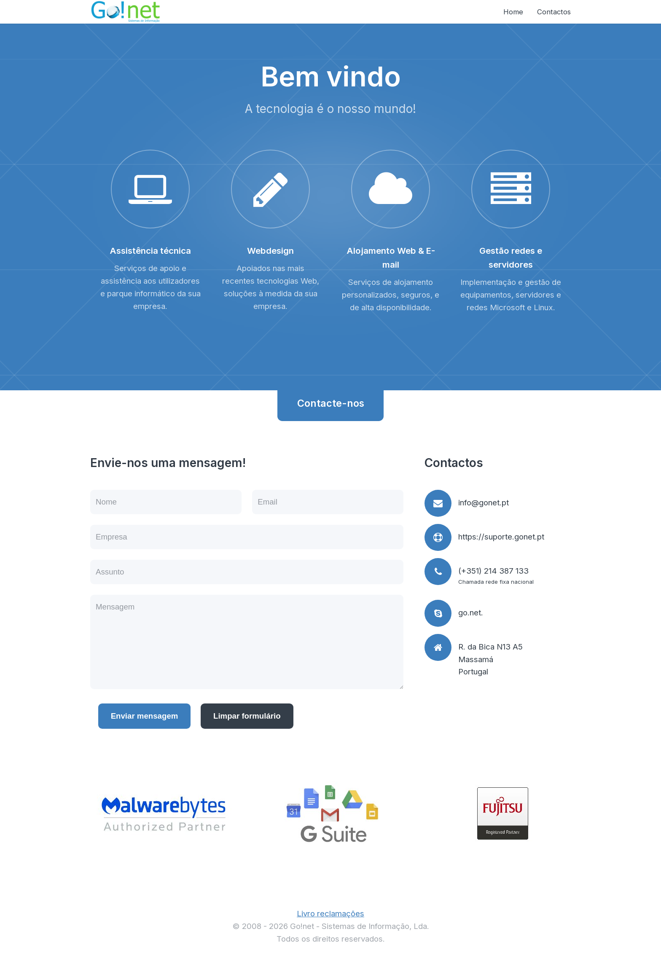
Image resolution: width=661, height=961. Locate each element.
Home (513, 12)
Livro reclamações (330, 913)
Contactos (554, 12)
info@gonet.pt (483, 502)
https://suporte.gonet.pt (501, 537)
